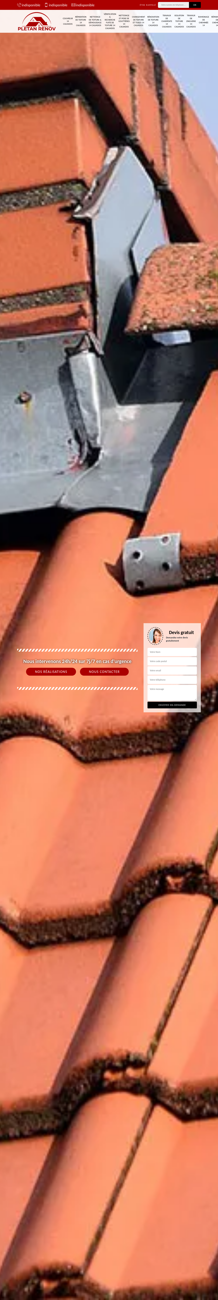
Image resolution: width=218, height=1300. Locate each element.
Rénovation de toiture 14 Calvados (153, 21)
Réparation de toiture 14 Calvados (80, 21)
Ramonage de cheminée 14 (203, 21)
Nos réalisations (51, 672)
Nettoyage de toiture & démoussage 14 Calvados (95, 21)
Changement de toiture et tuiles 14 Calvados (138, 21)
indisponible (28, 5)
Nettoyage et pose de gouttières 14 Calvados (124, 21)
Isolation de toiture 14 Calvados (179, 21)
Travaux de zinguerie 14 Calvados (191, 21)
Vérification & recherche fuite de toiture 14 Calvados (110, 21)
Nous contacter (104, 672)
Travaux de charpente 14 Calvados (167, 21)
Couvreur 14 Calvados (68, 21)
